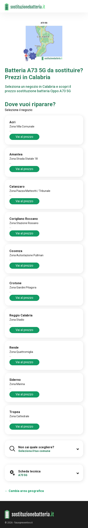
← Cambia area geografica (24, 491)
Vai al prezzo (24, 137)
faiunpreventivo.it (23, 522)
